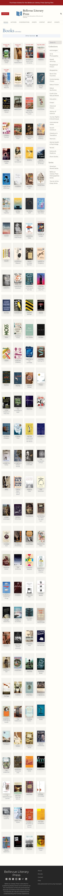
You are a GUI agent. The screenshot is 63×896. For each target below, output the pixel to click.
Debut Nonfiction (53, 89)
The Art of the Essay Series (54, 182)
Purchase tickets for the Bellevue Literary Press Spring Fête (31, 3)
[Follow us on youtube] (16, 879)
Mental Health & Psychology (54, 143)
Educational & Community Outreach (50, 884)
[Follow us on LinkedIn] (26, 879)
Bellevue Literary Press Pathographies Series (54, 175)
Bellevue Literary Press (16, 873)
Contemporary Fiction (54, 80)
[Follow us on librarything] (23, 879)
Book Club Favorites (53, 75)
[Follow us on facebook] (10, 879)
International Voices (54, 123)
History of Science (53, 112)
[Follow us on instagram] (7, 879)
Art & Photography (54, 55)
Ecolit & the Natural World (54, 94)
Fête (39, 880)
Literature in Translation (54, 134)
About (40, 870)
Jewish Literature (53, 129)
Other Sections (31, 36)
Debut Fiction (54, 84)
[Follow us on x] (13, 879)
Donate (5, 13)
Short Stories (54, 156)
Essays (52, 102)
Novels (52, 147)
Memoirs (52, 139)
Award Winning (52, 60)
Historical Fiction (53, 107)
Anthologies (54, 50)
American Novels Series (54, 167)
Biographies (53, 70)
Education (53, 99)
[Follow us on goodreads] (20, 879)
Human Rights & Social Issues (54, 118)
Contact (40, 877)
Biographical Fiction (54, 66)
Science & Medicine (53, 152)
